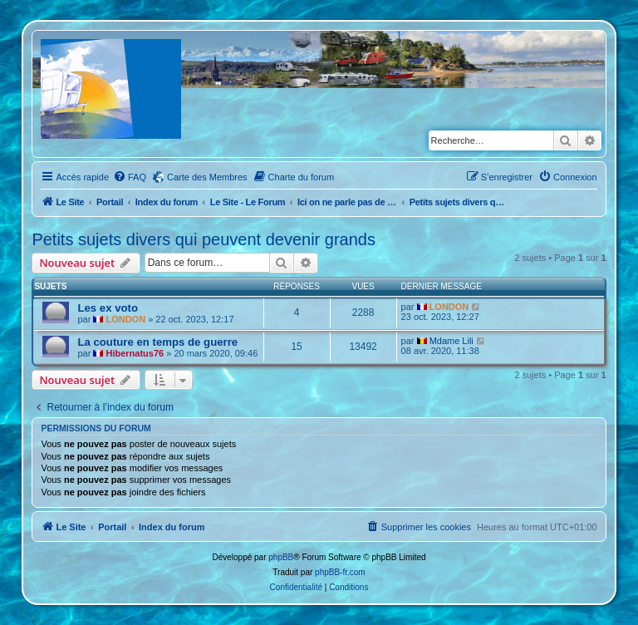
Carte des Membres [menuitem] (207, 177)
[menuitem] (129, 177)
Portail (109, 202)
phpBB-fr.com (340, 572)
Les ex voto (107, 308)
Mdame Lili (451, 341)
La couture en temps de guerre (157, 342)
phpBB (280, 557)
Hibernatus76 (135, 353)
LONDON (125, 319)
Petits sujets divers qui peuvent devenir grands (203, 239)
